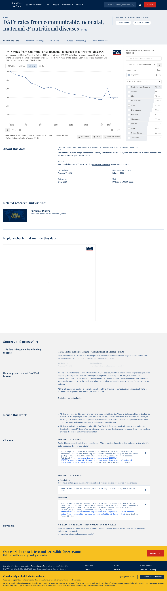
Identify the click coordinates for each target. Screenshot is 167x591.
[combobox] (120, 4)
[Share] (97, 137)
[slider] (20, 130)
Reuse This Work (99, 41)
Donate (150, 5)
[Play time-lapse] (7, 130)
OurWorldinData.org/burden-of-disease (19, 138)
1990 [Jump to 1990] (14, 130)
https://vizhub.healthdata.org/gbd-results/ (77, 538)
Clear (159, 70)
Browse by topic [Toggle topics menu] (34, 5)
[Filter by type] (144, 82)
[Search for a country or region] (144, 58)
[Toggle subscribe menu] (140, 4)
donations (38, 580)
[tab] (11, 66)
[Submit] (133, 5)
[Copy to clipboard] (142, 453)
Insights (56, 5)
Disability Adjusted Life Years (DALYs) (109, 153)
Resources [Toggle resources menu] (67, 5)
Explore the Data (11, 41)
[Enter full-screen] (112, 137)
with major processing (101, 164)
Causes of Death (142, 23)
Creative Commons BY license (72, 429)
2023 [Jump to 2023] (118, 130)
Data (48, 5)
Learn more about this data (58, 135)
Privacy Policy (85, 585)
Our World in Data (17, 5)
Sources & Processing (75, 41)
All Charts (54, 41)
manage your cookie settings (104, 585)
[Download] (84, 137)
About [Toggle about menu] (79, 5)
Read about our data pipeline (70, 398)
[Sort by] (141, 65)
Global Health (123, 23)
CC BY (36, 138)
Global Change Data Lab (40, 570)
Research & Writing (34, 41)
